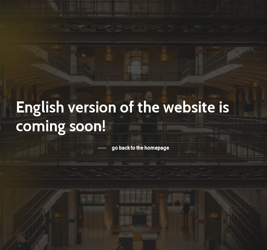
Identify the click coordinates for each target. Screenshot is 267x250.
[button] (133, 148)
